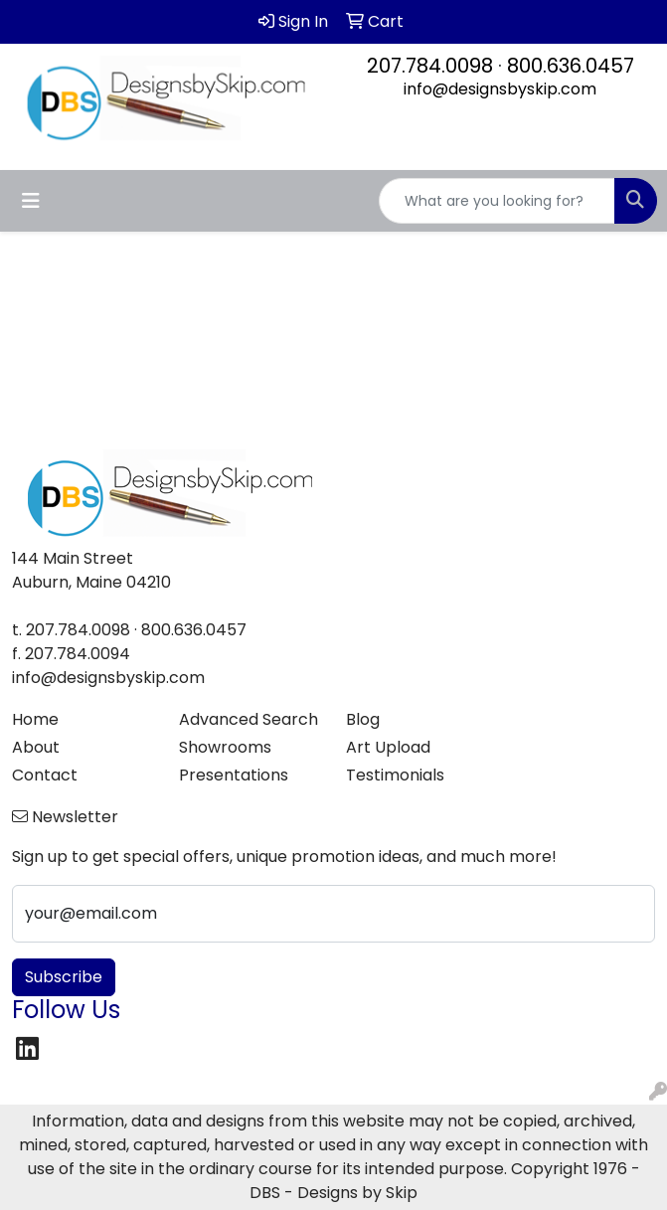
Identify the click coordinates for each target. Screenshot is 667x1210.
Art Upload (388, 747)
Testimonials (395, 775)
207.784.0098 (430, 66)
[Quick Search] (497, 201)
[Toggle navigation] (31, 201)
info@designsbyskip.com (500, 89)
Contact (45, 775)
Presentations (233, 775)
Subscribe (63, 976)
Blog (363, 719)
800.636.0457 (570, 66)
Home (35, 719)
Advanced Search (248, 719)
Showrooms (225, 747)
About (36, 747)
